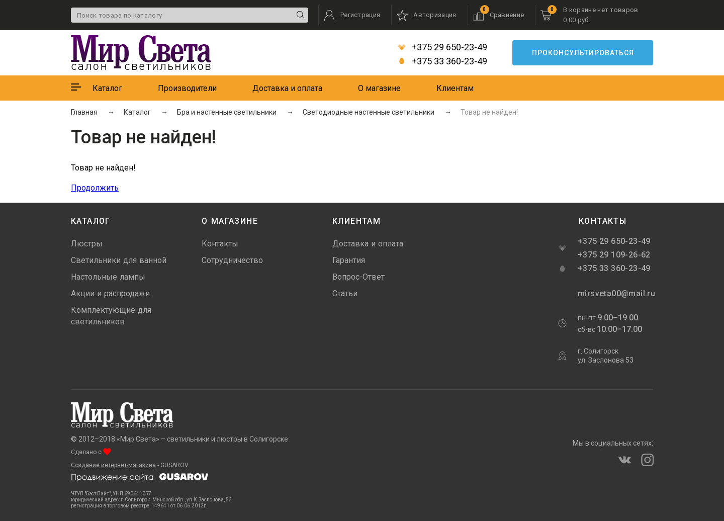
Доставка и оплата (287, 88)
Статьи (344, 293)
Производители (187, 88)
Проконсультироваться (583, 53)
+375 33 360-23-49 (442, 61)
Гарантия (348, 260)
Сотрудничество (232, 260)
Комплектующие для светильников (111, 315)
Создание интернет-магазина (113, 465)
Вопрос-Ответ (358, 277)
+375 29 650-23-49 (442, 47)
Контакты (220, 243)
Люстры (87, 243)
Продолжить (95, 188)
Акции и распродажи (110, 293)
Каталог (107, 88)
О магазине (379, 88)
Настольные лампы (108, 277)
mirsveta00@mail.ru (615, 293)
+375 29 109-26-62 (614, 254)
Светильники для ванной (118, 260)
